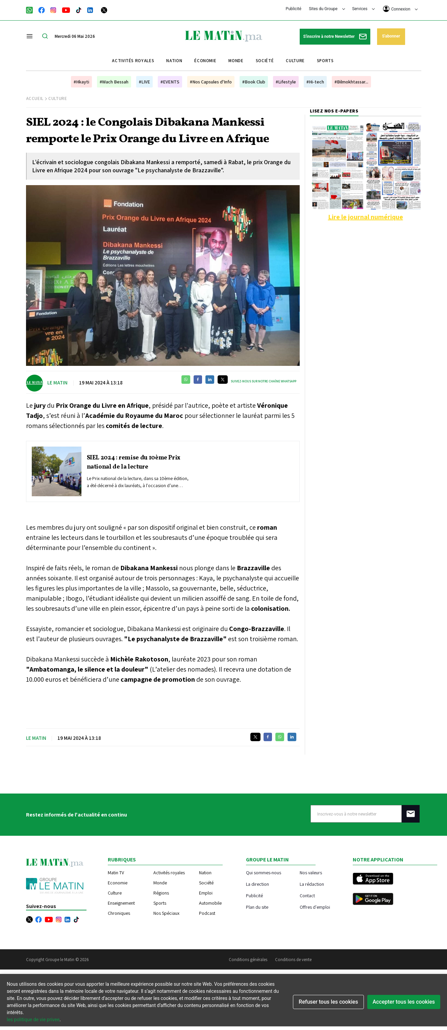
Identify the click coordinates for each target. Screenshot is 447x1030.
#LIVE (144, 82)
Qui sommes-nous (263, 872)
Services (363, 8)
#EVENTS (169, 82)
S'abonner (391, 36)
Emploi (206, 893)
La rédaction (312, 884)
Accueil (35, 98)
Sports (325, 61)
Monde (235, 61)
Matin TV (116, 873)
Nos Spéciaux (166, 913)
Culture (295, 61)
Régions (161, 893)
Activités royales (133, 61)
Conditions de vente (293, 959)
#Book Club (253, 82)
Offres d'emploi (315, 907)
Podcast (207, 913)
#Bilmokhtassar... (351, 82)
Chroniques (119, 913)
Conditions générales (248, 959)
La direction (257, 884)
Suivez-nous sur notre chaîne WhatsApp (263, 381)
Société (265, 61)
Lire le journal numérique (365, 216)
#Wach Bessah (114, 82)
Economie (117, 883)
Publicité (293, 8)
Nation (174, 61)
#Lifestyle (286, 82)
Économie (205, 61)
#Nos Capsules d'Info (211, 82)
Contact (307, 895)
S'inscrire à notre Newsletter (335, 37)
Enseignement (121, 903)
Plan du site (257, 907)
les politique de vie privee (33, 1019)
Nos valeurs (311, 872)
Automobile (210, 903)
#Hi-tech (315, 82)
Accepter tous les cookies (404, 1002)
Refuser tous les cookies (328, 1002)
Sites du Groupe (327, 8)
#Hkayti (81, 82)
